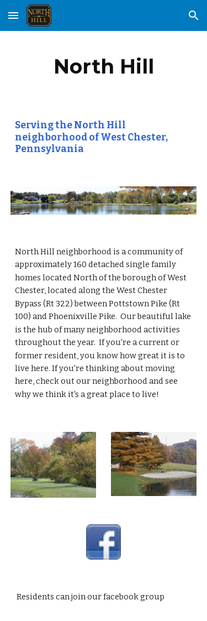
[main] (103, 66)
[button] (13, 15)
